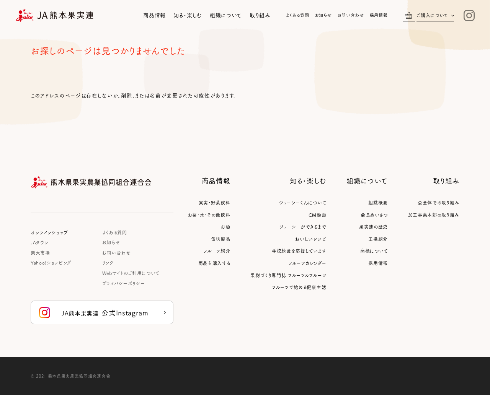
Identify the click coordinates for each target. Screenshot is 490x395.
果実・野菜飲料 (214, 202)
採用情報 (379, 15)
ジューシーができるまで (302, 226)
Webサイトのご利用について (131, 273)
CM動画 (318, 214)
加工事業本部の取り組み (433, 214)
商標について (374, 250)
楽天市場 (40, 252)
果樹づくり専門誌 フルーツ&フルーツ (288, 275)
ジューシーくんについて (302, 202)
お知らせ (323, 15)
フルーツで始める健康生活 (299, 287)
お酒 (225, 226)
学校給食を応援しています (299, 250)
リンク (108, 262)
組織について (226, 15)
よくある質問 (297, 15)
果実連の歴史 (373, 226)
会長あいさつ (374, 214)
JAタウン (40, 242)
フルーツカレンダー (307, 263)
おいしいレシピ (310, 239)
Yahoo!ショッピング (51, 262)
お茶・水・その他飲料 (209, 214)
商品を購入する (214, 263)
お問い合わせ (351, 15)
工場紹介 (378, 239)
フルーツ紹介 (216, 250)
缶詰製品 (220, 239)
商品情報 (154, 15)
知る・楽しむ (187, 15)
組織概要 (378, 202)
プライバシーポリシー (123, 283)
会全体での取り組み (438, 202)
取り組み (260, 15)
